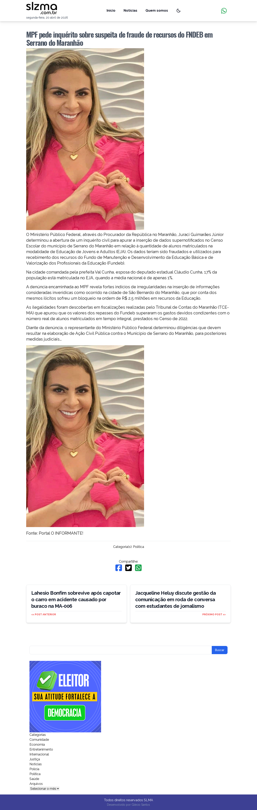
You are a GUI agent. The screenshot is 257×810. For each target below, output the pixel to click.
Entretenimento (41, 749)
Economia (37, 744)
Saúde (34, 779)
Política (138, 547)
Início (111, 10)
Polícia (34, 769)
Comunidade (39, 740)
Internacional (39, 754)
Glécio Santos (141, 804)
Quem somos (156, 10)
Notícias (130, 10)
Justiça (34, 759)
